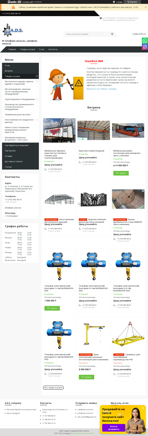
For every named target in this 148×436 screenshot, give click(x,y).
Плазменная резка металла (17, 114)
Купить (122, 173)
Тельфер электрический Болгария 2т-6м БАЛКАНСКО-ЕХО (93, 288)
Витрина (9, 70)
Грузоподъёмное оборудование (20, 99)
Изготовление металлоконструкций (59, 220)
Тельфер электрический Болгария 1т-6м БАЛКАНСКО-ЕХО (59, 288)
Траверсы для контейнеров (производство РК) (126, 357)
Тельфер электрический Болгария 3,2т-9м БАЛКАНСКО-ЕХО (126, 288)
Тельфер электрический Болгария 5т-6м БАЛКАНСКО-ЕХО (59, 357)
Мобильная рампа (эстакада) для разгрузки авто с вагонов (126, 153)
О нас (41, 49)
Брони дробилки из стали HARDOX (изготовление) (127, 222)
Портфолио (10, 150)
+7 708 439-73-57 (49, 419)
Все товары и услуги (53, 387)
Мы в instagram (13, 413)
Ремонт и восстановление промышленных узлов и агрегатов (17, 129)
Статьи (8, 167)
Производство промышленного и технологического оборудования (19, 106)
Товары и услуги (27, 49)
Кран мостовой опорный (91, 150)
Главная (12, 49)
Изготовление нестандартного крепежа (19, 120)
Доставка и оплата (14, 161)
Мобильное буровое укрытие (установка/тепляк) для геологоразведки (55, 154)
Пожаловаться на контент (83, 433)
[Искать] (112, 34)
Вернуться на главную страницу (101, 89)
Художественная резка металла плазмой (92, 220)
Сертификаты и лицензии (16, 145)
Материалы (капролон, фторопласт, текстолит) (16, 138)
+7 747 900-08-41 (49, 416)
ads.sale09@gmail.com (86, 417)
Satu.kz (86, 431)
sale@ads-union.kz (85, 409)
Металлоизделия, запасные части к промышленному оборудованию (18, 91)
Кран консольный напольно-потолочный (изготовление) (93, 357)
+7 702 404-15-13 (49, 423)
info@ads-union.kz (13, 208)
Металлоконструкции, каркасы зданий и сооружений (19, 82)
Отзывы (8, 156)
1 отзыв (119, 2)
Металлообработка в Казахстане (21, 409)
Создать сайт (28, 2)
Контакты (53, 49)
